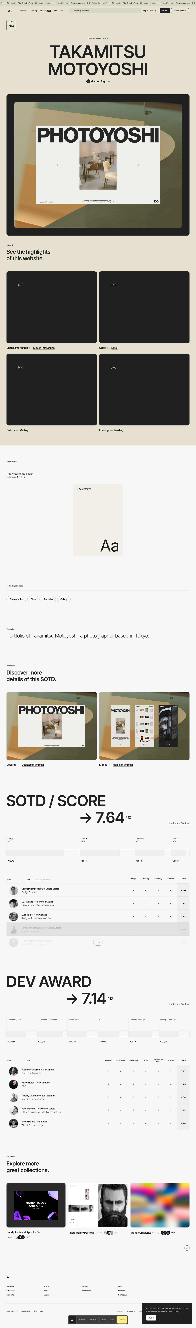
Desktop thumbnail (33, 764)
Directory (33, 11)
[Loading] (144, 390)
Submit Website (180, 11)
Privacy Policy (38, 1311)
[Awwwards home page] (72, 1319)
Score (112, 1320)
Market (62, 11)
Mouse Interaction (17, 347)
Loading (104, 430)
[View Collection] (36, 1205)
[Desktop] (51, 726)
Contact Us (122, 1295)
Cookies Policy (12, 1311)
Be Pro (164, 11)
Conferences (86, 1290)
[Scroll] (144, 307)
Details (103, 1320)
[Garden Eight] (98, 81)
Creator (82, 1320)
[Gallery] (51, 390)
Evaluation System (179, 823)
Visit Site (122, 1320)
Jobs (55, 11)
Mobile (103, 764)
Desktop (11, 764)
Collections (10, 1290)
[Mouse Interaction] (51, 307)
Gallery (10, 430)
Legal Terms (25, 1311)
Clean (33, 599)
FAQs (120, 1286)
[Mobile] (144, 726)
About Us (122, 1290)
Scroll (102, 347)
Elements (10, 1295)
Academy (45, 11)
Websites (10, 1286)
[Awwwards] (10, 11)
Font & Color (93, 1320)
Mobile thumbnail (123, 764)
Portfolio (48, 599)
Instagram (131, 1311)
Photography (16, 599)
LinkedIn (141, 1311)
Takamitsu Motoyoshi (98, 60)
